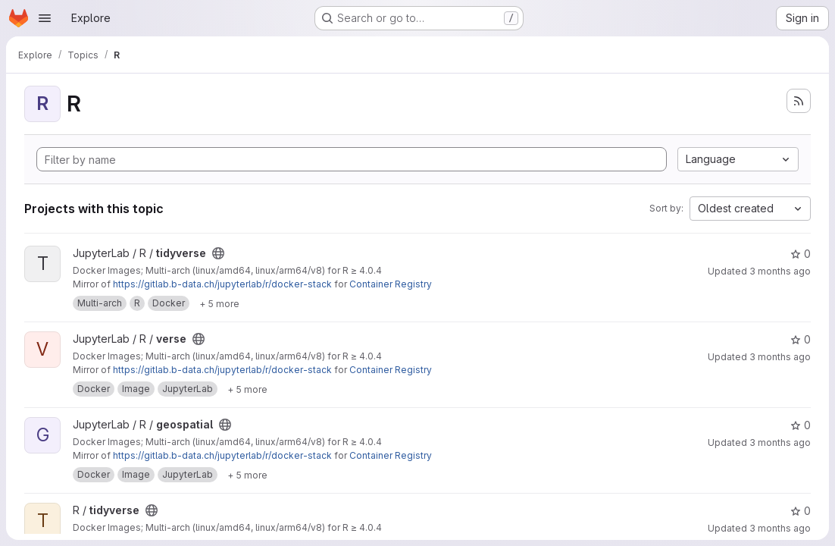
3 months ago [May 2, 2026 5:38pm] (780, 528)
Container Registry (390, 284)
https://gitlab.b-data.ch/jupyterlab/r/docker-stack (222, 284)
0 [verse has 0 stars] (800, 339)
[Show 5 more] (219, 303)
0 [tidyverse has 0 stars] (800, 253)
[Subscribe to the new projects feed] (799, 101)
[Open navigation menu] (45, 18)
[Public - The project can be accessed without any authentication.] (218, 253)
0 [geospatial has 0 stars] (800, 425)
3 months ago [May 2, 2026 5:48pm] (780, 271)
